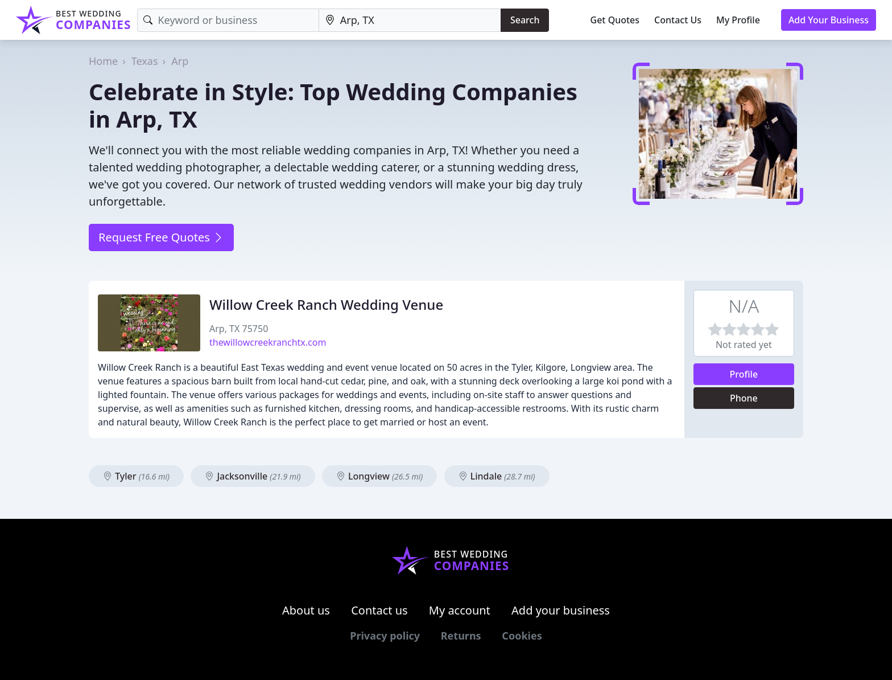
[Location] (410, 20)
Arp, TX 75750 (238, 328)
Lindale (497, 476)
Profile (744, 374)
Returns (461, 635)
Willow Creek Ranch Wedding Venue (326, 304)
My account (459, 610)
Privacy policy (385, 635)
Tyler (136, 476)
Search (524, 20)
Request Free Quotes (161, 237)
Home (103, 61)
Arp (179, 61)
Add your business (560, 610)
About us (306, 610)
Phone (744, 398)
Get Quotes (615, 20)
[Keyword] (228, 20)
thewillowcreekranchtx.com (267, 342)
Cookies (522, 635)
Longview (379, 476)
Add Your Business (828, 20)
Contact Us (677, 20)
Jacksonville (252, 476)
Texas (144, 61)
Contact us (379, 610)
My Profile (738, 20)
